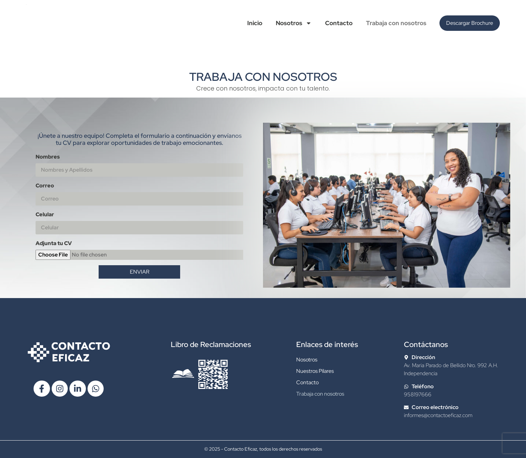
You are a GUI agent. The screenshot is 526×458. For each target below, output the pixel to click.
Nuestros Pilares (315, 371)
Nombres (48, 156)
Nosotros (294, 23)
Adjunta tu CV (54, 243)
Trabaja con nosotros (396, 23)
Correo (45, 185)
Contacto (339, 23)
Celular (45, 214)
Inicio (254, 23)
